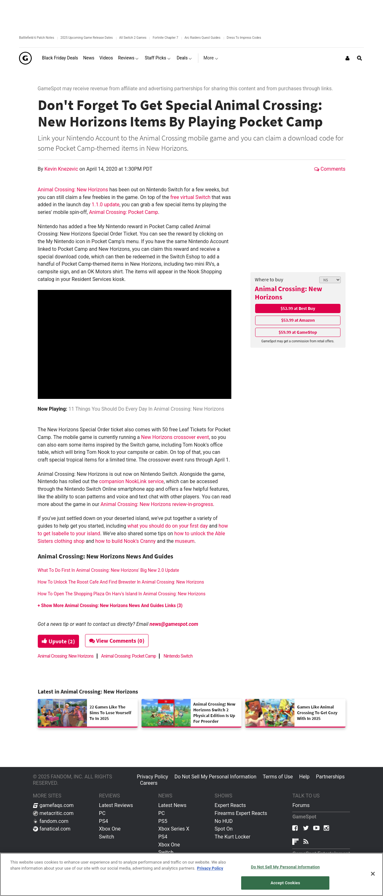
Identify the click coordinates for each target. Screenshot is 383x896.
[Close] (373, 874)
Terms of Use (278, 777)
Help (304, 777)
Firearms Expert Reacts (241, 813)
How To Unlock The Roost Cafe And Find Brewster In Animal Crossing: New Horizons (121, 582)
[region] (191, 874)
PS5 (163, 821)
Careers (148, 783)
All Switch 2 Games (133, 37)
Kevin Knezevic (61, 169)
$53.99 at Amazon (298, 320)
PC (102, 813)
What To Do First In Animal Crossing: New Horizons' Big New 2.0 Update (108, 570)
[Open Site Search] (359, 58)
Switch (106, 837)
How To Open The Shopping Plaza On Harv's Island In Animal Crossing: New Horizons (122, 593)
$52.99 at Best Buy (298, 308)
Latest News (172, 805)
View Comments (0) (117, 640)
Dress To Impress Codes (244, 37)
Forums (300, 805)
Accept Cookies (285, 882)
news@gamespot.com (173, 624)
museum (185, 541)
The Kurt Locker (232, 837)
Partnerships (330, 777)
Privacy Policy (152, 777)
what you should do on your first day (168, 526)
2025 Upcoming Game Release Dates (87, 37)
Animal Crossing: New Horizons (288, 293)
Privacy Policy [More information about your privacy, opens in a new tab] (210, 868)
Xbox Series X (173, 829)
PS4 (103, 821)
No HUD (224, 821)
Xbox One (110, 829)
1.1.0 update (106, 205)
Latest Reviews (116, 805)
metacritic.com (53, 813)
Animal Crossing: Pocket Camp (123, 212)
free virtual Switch (190, 197)
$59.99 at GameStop (298, 332)
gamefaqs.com (53, 805)
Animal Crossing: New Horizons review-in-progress (157, 504)
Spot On (224, 829)
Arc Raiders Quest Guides (203, 37)
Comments (329, 169)
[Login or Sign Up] (347, 58)
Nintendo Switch (178, 656)
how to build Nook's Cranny (125, 541)
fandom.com (51, 821)
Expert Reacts (230, 805)
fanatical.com (52, 829)
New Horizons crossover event (175, 437)
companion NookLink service (131, 481)
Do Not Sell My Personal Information (215, 777)
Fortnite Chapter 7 (165, 37)
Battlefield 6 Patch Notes (36, 37)
